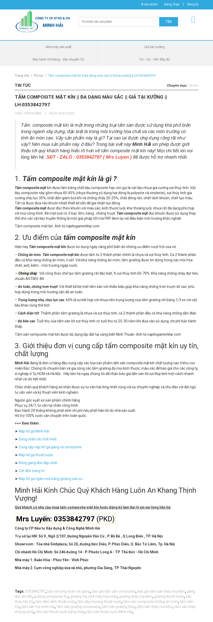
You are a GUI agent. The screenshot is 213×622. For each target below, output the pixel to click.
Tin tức (38, 75)
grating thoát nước (169, 596)
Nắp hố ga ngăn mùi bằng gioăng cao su (50, 479)
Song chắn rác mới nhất (38, 439)
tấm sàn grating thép (118, 607)
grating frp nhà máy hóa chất (93, 596)
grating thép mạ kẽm (135, 596)
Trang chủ (22, 75)
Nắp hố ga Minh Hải (33, 431)
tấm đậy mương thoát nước (99, 602)
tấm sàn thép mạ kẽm (154, 607)
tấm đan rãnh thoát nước (55, 602)
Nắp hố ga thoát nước (36, 455)
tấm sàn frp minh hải (38, 607)
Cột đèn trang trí (31, 471)
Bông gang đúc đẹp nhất (37, 463)
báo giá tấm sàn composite (113, 591)
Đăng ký (192, 4)
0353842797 (35, 591)
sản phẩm (149, 4)
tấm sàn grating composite (78, 607)
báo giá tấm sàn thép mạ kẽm (161, 591)
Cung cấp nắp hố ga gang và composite (50, 447)
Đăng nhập (171, 4)
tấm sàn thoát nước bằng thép (60, 612)
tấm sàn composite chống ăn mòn (150, 602)
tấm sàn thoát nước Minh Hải (109, 612)
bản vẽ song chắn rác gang (68, 591)
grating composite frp (51, 596)
